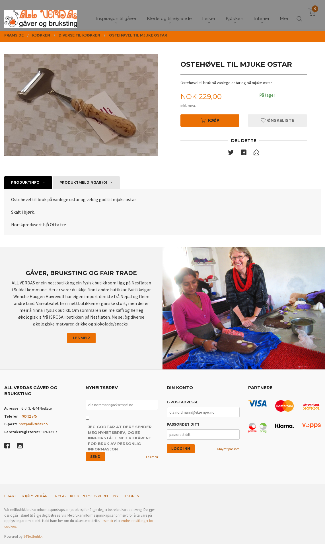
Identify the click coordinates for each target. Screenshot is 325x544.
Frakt (10, 496)
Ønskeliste (277, 120)
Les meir (81, 338)
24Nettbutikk (32, 536)
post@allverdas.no (33, 424)
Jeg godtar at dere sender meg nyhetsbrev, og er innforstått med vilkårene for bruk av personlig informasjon (120, 437)
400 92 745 (29, 416)
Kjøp (210, 120)
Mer (284, 14)
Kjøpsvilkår (35, 496)
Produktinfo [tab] (25, 182)
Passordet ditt (183, 424)
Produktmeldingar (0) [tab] (83, 182)
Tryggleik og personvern (80, 496)
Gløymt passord (228, 449)
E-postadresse (182, 402)
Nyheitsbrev (126, 496)
